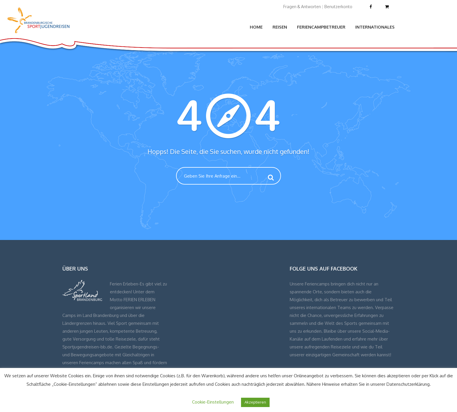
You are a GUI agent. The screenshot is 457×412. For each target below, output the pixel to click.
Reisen (280, 27)
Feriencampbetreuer (321, 27)
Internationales (375, 27)
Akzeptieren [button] (255, 402)
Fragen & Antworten (302, 6)
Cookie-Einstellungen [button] (213, 402)
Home (256, 27)
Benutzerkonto (338, 6)
